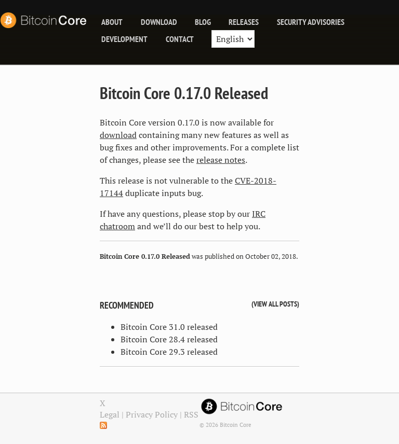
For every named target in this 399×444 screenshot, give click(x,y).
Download (159, 22)
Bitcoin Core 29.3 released (169, 351)
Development (124, 39)
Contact (180, 39)
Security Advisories (310, 22)
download (118, 135)
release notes (220, 159)
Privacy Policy (152, 414)
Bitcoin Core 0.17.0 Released (184, 93)
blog (203, 22)
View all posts (275, 304)
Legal (109, 414)
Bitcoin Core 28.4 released (169, 339)
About (112, 22)
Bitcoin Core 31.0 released (169, 326)
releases (244, 22)
